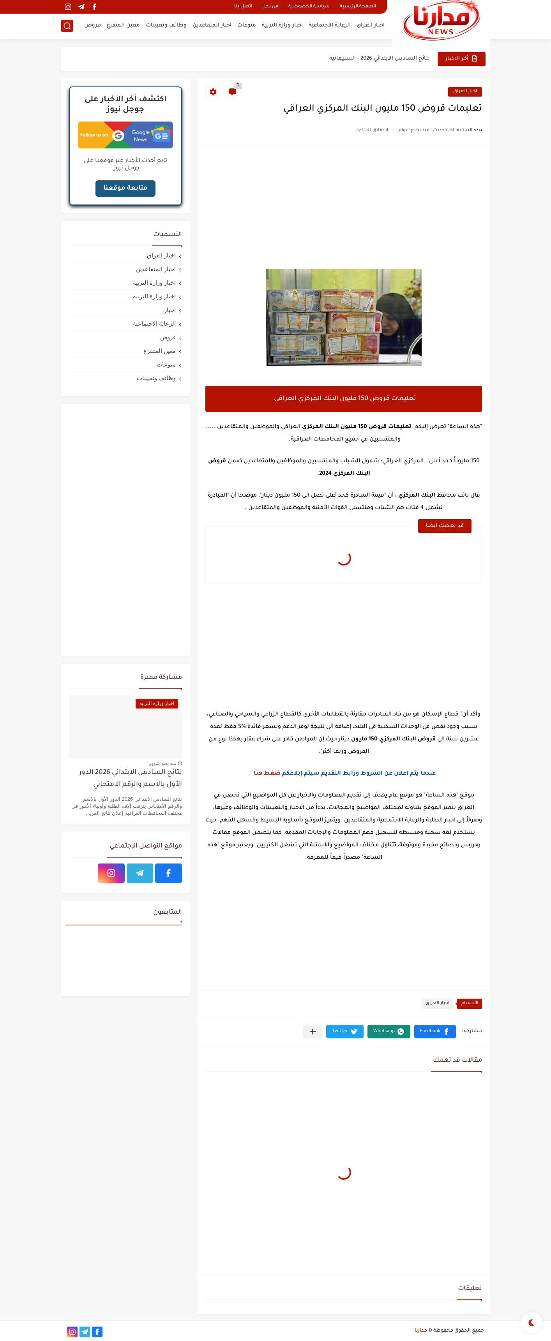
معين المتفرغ (123, 25)
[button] (435, 1031)
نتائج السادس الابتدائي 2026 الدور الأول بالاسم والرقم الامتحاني (130, 778)
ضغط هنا (267, 774)
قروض (92, 25)
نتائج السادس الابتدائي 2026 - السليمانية (379, 59)
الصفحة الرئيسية (358, 6)
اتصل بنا (243, 6)
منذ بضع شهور (162, 763)
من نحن (270, 6)
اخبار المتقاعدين (211, 25)
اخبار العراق (371, 25)
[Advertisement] (343, 208)
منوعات (246, 25)
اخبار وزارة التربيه (154, 296)
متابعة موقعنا (125, 188)
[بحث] (67, 26)
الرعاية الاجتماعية (330, 25)
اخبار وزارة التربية (282, 25)
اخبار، (169, 310)
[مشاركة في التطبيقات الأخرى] (312, 1031)
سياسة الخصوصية (309, 6)
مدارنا (421, 1331)
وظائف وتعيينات (166, 25)
